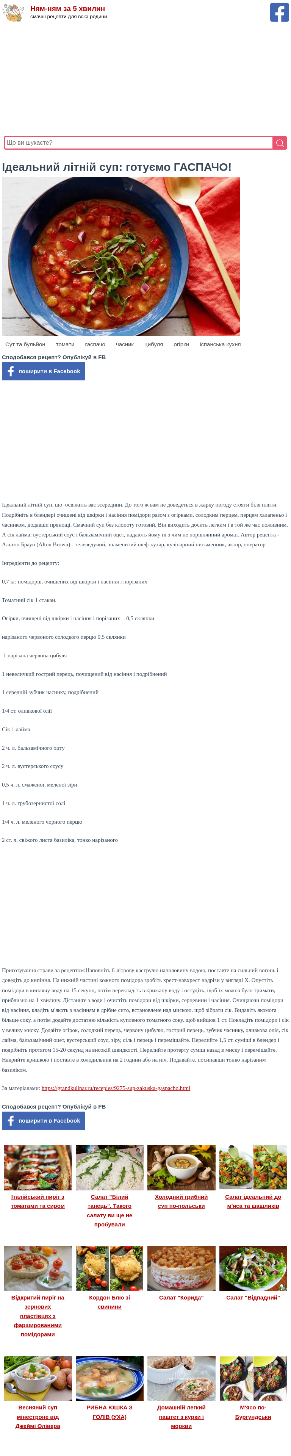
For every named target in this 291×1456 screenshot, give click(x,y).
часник (125, 344)
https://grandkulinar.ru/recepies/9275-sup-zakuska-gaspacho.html (116, 1088)
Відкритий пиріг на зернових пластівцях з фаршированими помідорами (37, 1316)
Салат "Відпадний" (253, 1297)
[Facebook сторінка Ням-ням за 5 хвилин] (279, 6)
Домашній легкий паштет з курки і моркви (181, 1416)
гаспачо (95, 344)
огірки (181, 344)
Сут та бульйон (25, 344)
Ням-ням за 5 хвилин (67, 9)
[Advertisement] (145, 79)
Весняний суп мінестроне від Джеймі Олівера (38, 1416)
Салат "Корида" (181, 1297)
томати (65, 344)
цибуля (153, 344)
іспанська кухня (220, 344)
